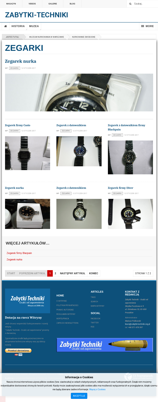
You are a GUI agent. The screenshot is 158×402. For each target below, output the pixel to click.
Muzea (35, 27)
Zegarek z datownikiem (71, 125)
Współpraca (62, 319)
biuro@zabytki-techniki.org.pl (137, 324)
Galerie (53, 4)
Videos (32, 4)
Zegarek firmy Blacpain (19, 253)
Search (94, 302)
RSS (92, 327)
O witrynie (61, 301)
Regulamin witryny (65, 314)
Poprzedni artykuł (32, 273)
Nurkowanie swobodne (83, 37)
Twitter (95, 323)
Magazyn (11, 4)
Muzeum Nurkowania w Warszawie (46, 37)
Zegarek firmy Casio (17, 125)
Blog (72, 4)
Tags (93, 297)
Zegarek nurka (20, 61)
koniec (93, 273)
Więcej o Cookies (97, 389)
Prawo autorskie (65, 310)
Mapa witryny (97, 306)
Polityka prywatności (67, 305)
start (11, 273)
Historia (19, 27)
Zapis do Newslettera (67, 323)
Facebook (95, 319)
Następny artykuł (72, 273)
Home (5, 26)
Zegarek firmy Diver (120, 188)
